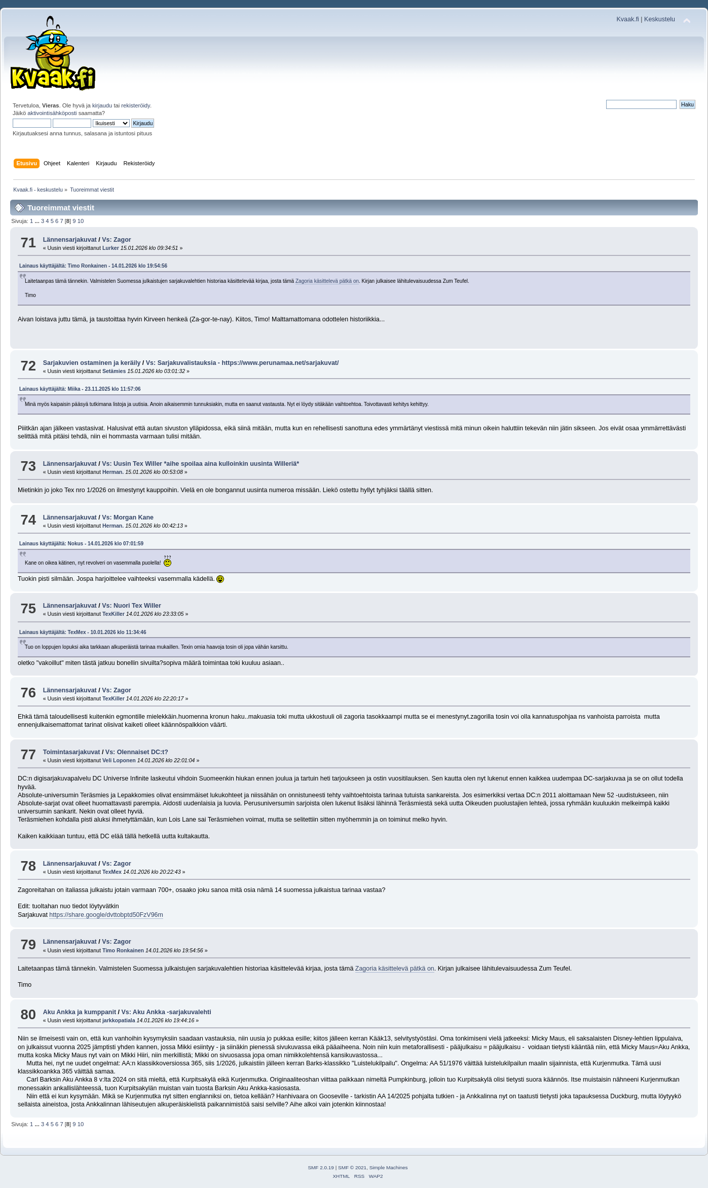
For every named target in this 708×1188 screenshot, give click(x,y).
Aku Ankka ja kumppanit (79, 1012)
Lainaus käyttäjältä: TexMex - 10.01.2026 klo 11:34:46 (82, 632)
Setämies (114, 371)
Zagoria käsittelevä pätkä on (327, 281)
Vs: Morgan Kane (128, 517)
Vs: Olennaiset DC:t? (136, 752)
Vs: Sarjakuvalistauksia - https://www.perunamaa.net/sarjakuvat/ (242, 362)
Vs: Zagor (116, 239)
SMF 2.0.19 (321, 1167)
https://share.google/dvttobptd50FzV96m (106, 914)
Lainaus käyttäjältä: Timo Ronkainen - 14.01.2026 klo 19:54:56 (93, 266)
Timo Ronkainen (123, 950)
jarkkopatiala (118, 1020)
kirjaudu (102, 105)
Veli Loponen (119, 760)
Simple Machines (388, 1167)
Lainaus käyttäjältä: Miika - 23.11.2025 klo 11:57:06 (80, 389)
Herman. (113, 472)
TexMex (112, 872)
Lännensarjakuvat (70, 239)
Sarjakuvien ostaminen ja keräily (92, 362)
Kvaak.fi (628, 19)
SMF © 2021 (352, 1167)
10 (81, 221)
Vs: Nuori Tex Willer (131, 605)
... (37, 221)
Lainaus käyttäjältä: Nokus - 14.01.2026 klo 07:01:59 (81, 543)
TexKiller (113, 614)
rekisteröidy (135, 105)
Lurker (110, 248)
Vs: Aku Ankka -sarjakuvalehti (166, 1012)
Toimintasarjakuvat (71, 752)
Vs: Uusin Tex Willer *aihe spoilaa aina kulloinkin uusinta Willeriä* (200, 463)
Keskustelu (659, 19)
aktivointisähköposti (52, 113)
